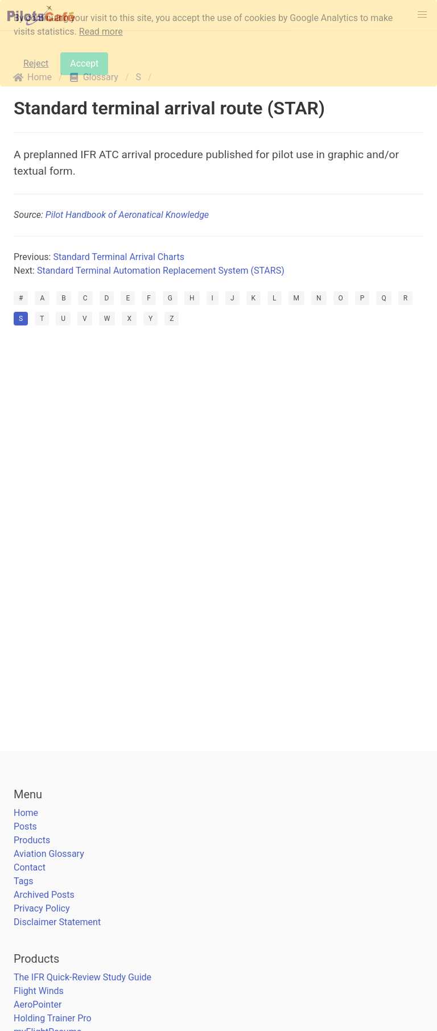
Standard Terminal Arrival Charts (118, 256)
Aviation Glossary (49, 853)
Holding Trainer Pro (53, 1018)
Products (32, 840)
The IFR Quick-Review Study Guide (82, 977)
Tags (24, 881)
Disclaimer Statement (57, 922)
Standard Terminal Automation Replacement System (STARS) (161, 270)
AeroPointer (37, 1004)
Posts (25, 826)
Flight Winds (39, 990)
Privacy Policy (42, 908)
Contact (30, 867)
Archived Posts (44, 894)
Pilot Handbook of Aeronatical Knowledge (127, 214)
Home (26, 812)
